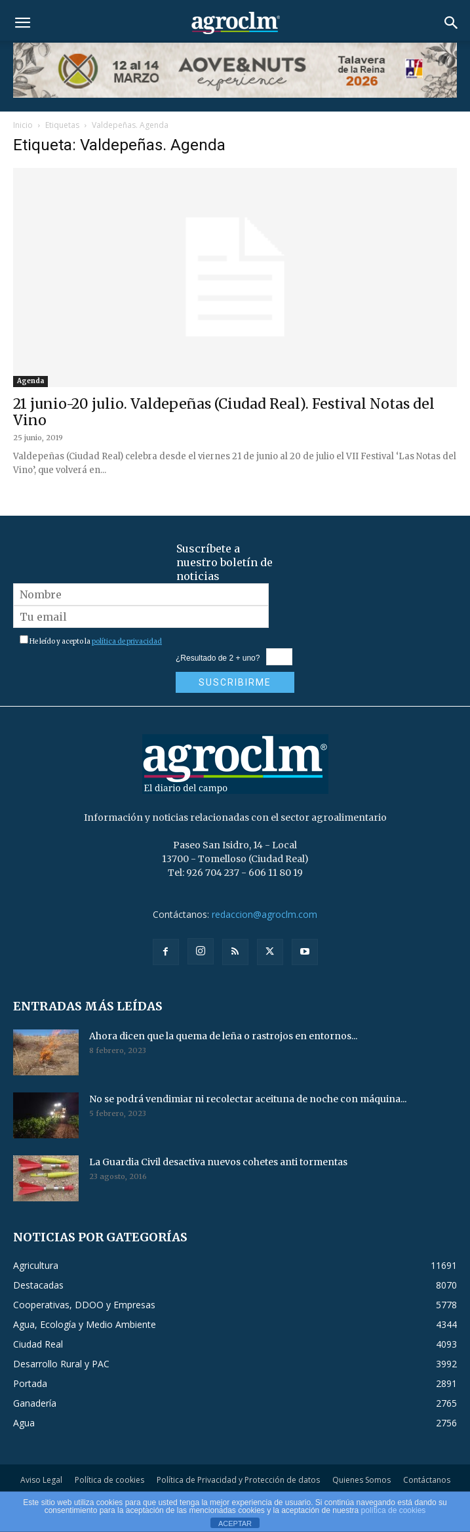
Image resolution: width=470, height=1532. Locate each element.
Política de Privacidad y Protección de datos (238, 1479)
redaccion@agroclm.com (264, 914)
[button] (22, 23)
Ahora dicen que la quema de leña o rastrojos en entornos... (223, 1036)
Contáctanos (426, 1479)
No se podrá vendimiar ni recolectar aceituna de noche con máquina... (247, 1099)
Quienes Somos (361, 1479)
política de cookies (393, 1510)
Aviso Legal (41, 1479)
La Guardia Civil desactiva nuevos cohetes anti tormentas (218, 1162)
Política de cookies (109, 1479)
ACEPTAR (235, 1523)
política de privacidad (127, 641)
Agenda (30, 381)
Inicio (23, 125)
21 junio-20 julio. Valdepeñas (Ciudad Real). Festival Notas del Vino (224, 412)
